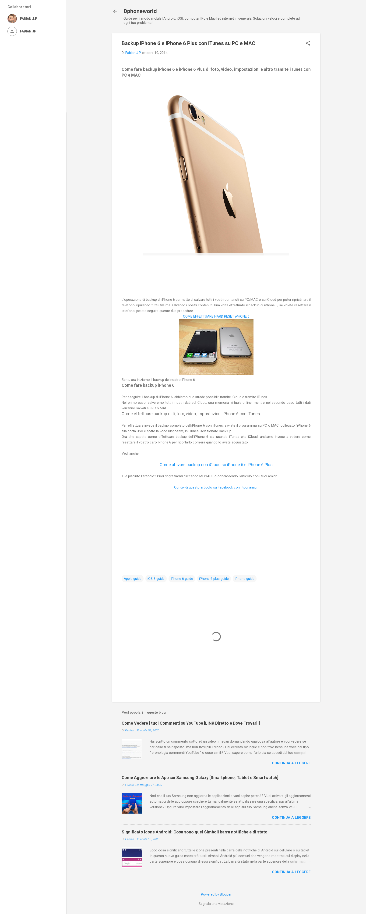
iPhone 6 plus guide (214, 579)
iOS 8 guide (156, 579)
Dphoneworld (140, 11)
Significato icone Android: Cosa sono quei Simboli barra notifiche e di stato (194, 831)
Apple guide (132, 579)
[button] (308, 43)
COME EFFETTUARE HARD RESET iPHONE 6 (216, 316)
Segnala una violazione (216, 904)
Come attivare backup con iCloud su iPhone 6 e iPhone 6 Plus (216, 464)
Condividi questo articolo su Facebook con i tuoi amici (216, 487)
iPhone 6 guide (182, 579)
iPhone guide (244, 579)
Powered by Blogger (216, 894)
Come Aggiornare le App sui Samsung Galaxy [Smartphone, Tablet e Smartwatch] (200, 777)
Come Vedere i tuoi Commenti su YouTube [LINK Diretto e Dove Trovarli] (191, 723)
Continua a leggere (291, 763)
